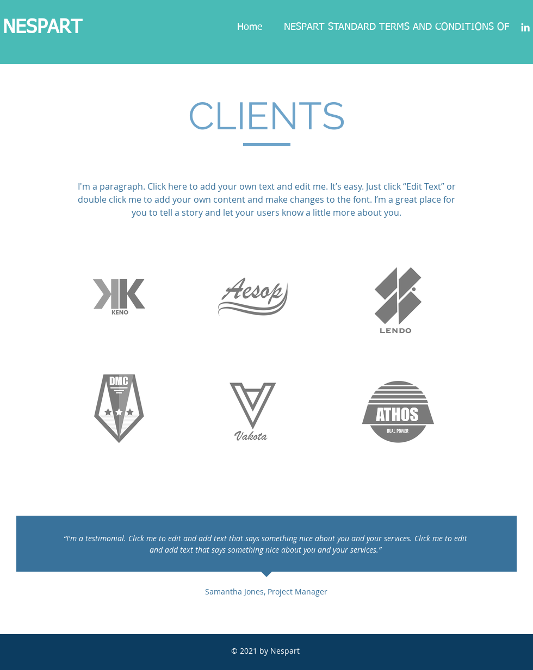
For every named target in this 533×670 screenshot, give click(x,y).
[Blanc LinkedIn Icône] (525, 27)
